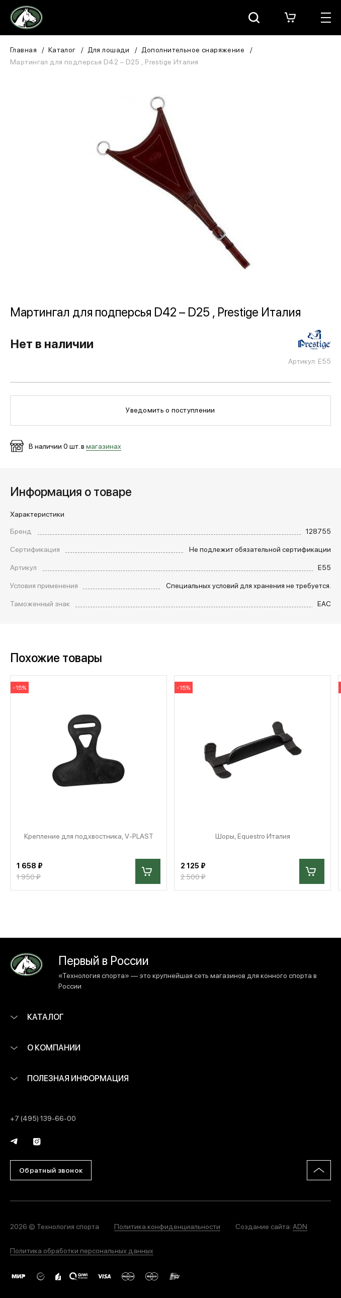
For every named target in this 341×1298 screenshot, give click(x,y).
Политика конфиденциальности (167, 1226)
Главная (23, 49)
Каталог (62, 49)
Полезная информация (69, 1078)
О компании (45, 1047)
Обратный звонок (50, 1169)
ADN (300, 1226)
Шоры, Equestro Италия (252, 836)
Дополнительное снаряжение (193, 49)
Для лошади (109, 49)
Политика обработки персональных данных (81, 1250)
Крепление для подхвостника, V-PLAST (88, 836)
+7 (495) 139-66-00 (43, 1117)
